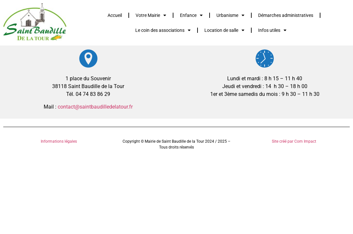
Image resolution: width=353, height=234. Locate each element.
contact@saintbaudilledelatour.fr (95, 107)
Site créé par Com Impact (294, 141)
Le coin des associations (163, 30)
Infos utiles (272, 30)
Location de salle (224, 30)
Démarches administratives (285, 15)
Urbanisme (230, 15)
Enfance (191, 15)
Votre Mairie (151, 15)
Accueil (115, 15)
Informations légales (59, 141)
